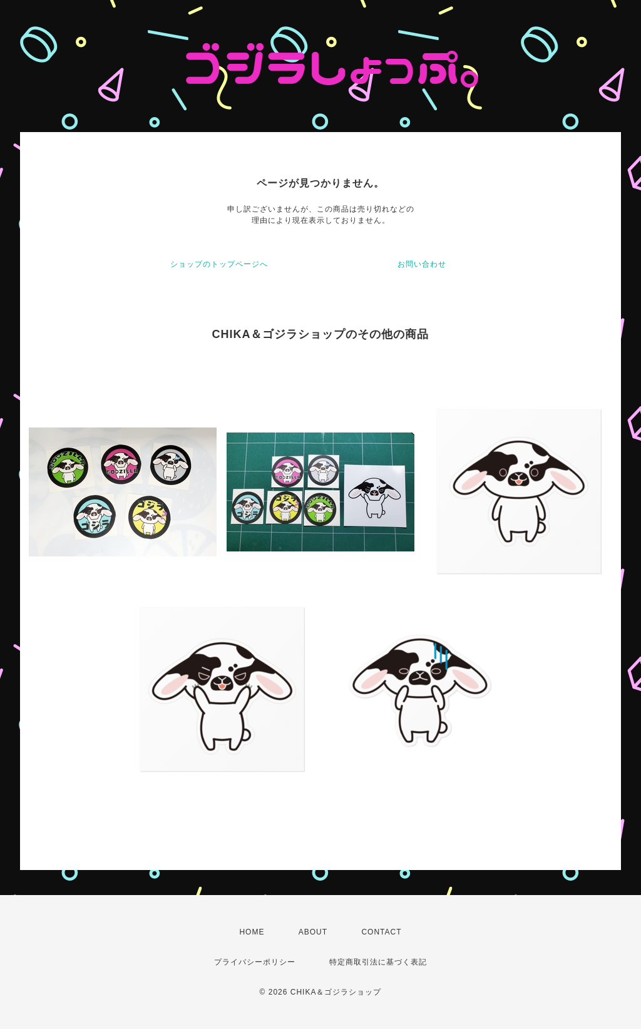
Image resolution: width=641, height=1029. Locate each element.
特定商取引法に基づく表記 (378, 962)
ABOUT (313, 932)
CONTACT (381, 932)
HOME (251, 932)
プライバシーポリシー (254, 962)
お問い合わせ (421, 264)
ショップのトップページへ (219, 264)
